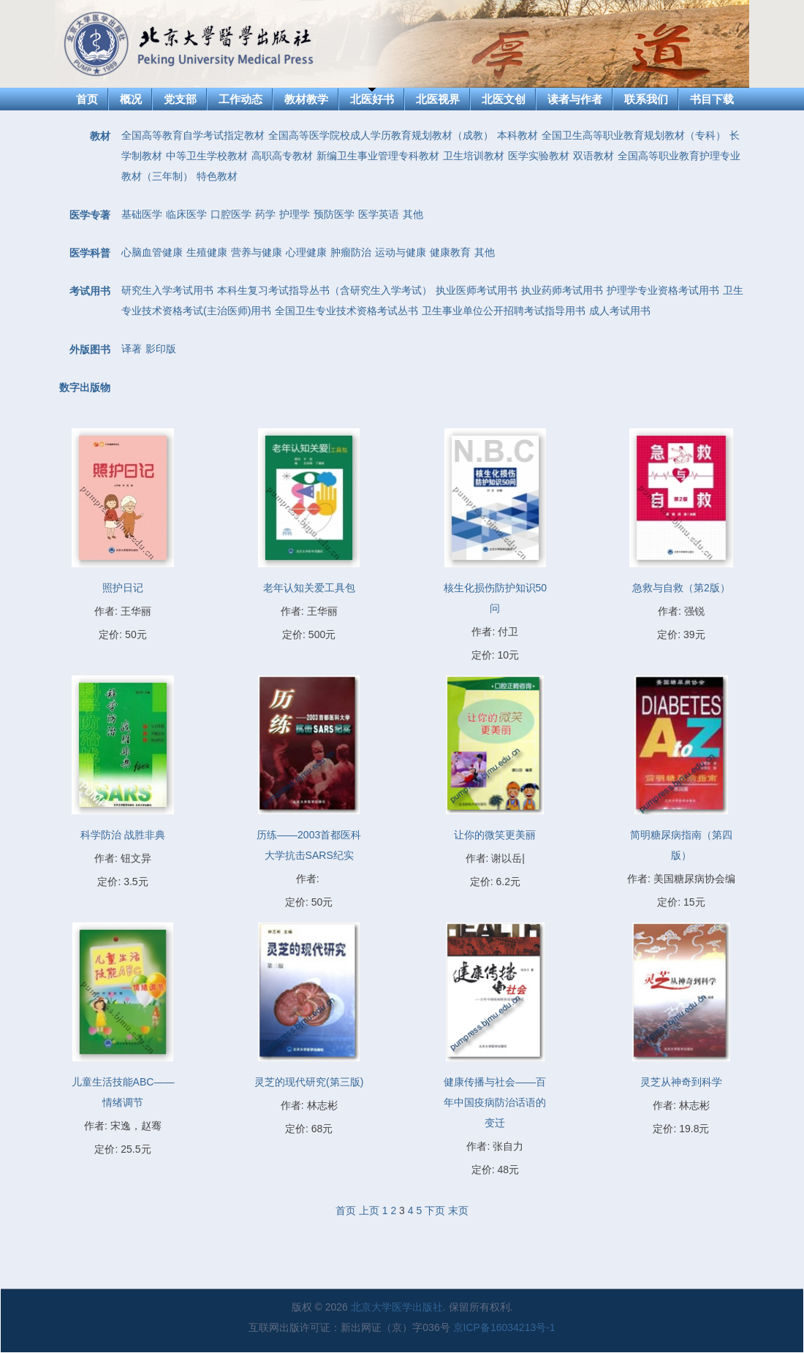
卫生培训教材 (473, 156)
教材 (100, 136)
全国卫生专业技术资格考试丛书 (346, 311)
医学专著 (89, 215)
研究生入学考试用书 (167, 290)
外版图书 (89, 349)
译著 (131, 349)
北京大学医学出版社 (397, 1307)
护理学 (294, 214)
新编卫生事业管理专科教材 (377, 156)
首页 (87, 99)
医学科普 (89, 253)
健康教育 (450, 252)
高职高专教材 (282, 156)
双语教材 (593, 156)
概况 (131, 99)
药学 (265, 214)
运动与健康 (400, 252)
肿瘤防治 (350, 252)
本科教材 (517, 135)
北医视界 (438, 99)
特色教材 (217, 176)
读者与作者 (574, 99)
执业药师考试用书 (562, 290)
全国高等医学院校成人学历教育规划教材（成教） (380, 135)
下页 (435, 1210)
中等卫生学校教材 (207, 156)
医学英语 (378, 214)
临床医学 (186, 214)
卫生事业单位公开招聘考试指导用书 (503, 311)
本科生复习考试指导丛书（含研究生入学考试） (324, 290)
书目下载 (712, 99)
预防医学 (334, 214)
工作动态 (240, 99)
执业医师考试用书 (476, 290)
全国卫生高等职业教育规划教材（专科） (634, 135)
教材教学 (306, 99)
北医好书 (372, 99)
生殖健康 (206, 252)
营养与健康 (256, 252)
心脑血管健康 (152, 252)
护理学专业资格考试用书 (663, 290)
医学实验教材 (538, 156)
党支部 (180, 99)
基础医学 (141, 214)
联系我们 (646, 99)
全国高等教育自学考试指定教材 (193, 135)
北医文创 (504, 99)
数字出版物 (84, 387)
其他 (413, 214)
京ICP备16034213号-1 (504, 1327)
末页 (458, 1210)
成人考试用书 (620, 311)
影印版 (160, 349)
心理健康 (306, 252)
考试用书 (89, 291)
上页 (369, 1210)
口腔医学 (231, 214)
